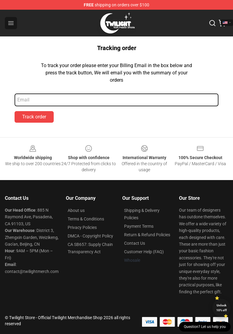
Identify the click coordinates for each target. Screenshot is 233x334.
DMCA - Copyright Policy (90, 235)
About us (76, 210)
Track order (34, 117)
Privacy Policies (82, 227)
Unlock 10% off (221, 308)
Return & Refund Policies (147, 234)
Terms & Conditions (86, 218)
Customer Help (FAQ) (144, 251)
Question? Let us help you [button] (205, 327)
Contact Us (134, 243)
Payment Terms (139, 226)
